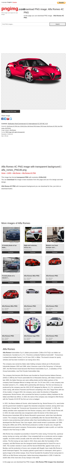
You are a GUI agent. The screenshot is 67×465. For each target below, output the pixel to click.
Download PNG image (10, 111)
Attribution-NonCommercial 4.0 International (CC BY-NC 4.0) (28, 123)
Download (10, 252)
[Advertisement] (33, 40)
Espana (15, 2)
